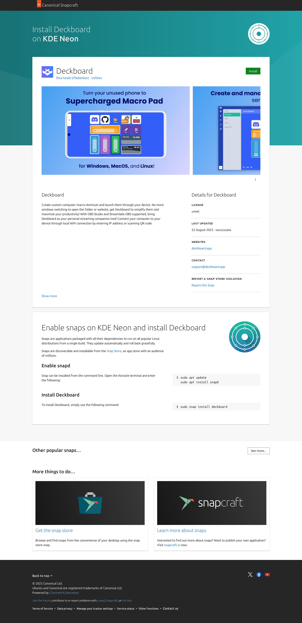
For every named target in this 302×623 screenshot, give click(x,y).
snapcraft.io (172, 545)
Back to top (42, 575)
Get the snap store (54, 530)
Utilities (96, 78)
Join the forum (41, 600)
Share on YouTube (267, 574)
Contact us (170, 608)
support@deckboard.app (208, 266)
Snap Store (114, 351)
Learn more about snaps (181, 530)
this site (126, 600)
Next (255, 179)
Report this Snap (203, 285)
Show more (49, 296)
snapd (101, 600)
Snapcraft (112, 600)
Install (253, 71)
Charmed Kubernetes (64, 592)
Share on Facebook (259, 574)
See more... (258, 450)
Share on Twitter (250, 574)
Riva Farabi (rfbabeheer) (73, 78)
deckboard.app (202, 248)
